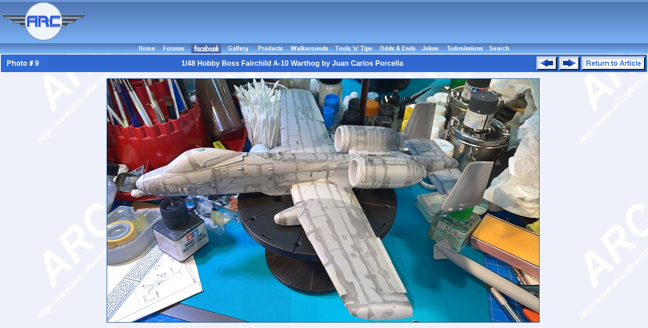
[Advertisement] (368, 21)
